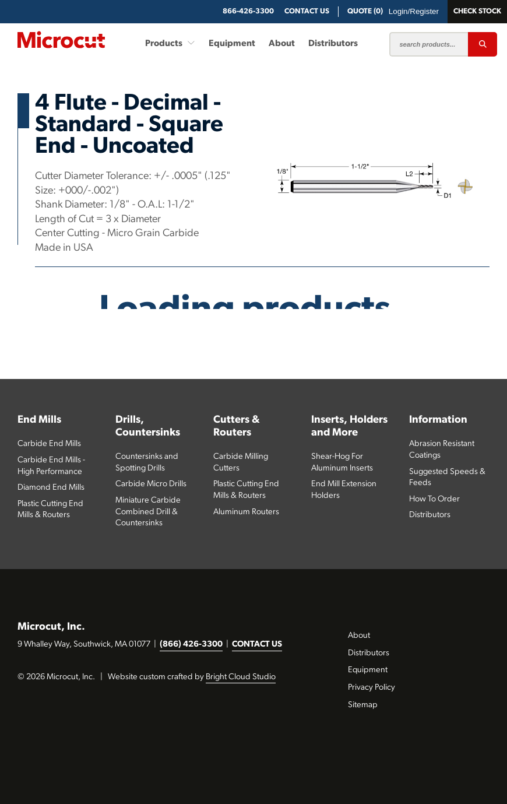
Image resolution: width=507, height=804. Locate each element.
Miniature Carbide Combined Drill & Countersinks (148, 512)
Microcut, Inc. (51, 627)
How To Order (434, 499)
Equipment (232, 43)
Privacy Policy (371, 687)
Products (170, 43)
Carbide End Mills (49, 444)
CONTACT (306, 11)
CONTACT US (257, 644)
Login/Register (414, 11)
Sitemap (363, 705)
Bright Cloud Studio (241, 677)
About (282, 43)
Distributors (333, 43)
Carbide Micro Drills (150, 484)
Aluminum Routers (246, 512)
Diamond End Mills (51, 487)
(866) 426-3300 (191, 644)
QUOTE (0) (365, 11)
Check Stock (477, 11)
